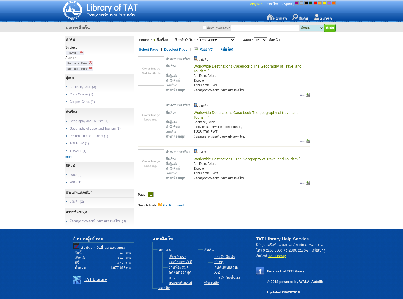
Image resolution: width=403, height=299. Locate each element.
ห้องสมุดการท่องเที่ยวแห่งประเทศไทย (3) (98, 221)
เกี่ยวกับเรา (177, 257)
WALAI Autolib (311, 282)
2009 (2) (76, 175)
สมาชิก (323, 17)
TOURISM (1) (79, 143)
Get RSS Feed (173, 205)
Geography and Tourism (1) (89, 121)
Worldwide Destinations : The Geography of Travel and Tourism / (247, 159)
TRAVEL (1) (78, 151)
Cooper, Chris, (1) (82, 102)
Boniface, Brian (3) (83, 87)
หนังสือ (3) (77, 202)
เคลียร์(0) (226, 49)
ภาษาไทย (272, 4)
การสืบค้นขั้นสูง (227, 277)
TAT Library (95, 279)
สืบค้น (300, 17)
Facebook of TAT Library (285, 271)
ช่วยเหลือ (211, 283)
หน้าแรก (277, 17)
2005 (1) (76, 182)
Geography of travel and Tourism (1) (95, 128)
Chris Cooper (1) (81, 94)
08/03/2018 (291, 292)
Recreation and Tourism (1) (89, 136)
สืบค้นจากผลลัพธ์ (218, 28)
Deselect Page (175, 49)
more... (70, 157)
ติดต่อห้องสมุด (180, 272)
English (287, 4)
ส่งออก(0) (206, 49)
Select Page (148, 49)
